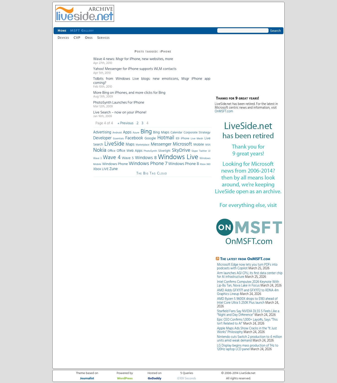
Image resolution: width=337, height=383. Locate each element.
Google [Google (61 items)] (150, 138)
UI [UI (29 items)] (209, 151)
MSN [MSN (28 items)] (207, 145)
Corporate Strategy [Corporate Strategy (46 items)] (197, 132)
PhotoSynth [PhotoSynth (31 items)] (150, 151)
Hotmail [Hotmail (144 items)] (166, 138)
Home (62, 31)
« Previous (125, 123)
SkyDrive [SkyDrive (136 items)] (181, 150)
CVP (76, 38)
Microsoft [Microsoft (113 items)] (182, 144)
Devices (63, 38)
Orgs (88, 38)
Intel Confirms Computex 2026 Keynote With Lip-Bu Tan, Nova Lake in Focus (248, 283)
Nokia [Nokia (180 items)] (99, 150)
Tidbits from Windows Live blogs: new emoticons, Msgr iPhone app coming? (151, 81)
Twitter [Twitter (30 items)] (203, 151)
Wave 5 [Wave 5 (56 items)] (128, 158)
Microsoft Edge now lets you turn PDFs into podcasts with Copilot (247, 266)
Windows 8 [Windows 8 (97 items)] (146, 158)
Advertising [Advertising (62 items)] (102, 132)
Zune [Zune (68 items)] (113, 169)
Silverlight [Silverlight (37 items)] (164, 151)
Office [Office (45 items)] (111, 151)
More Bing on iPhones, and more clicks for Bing (129, 93)
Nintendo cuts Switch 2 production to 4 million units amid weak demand (249, 338)
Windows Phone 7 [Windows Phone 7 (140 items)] (148, 164)
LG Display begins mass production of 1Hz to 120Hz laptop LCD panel (247, 347)
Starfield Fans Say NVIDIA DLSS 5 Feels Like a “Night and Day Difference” (248, 313)
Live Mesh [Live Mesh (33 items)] (197, 138)
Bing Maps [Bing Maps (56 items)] (161, 132)
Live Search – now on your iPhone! (120, 113)
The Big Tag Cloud (151, 173)
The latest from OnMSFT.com (245, 259)
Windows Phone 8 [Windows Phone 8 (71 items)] (183, 164)
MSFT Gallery (82, 31)
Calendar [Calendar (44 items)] (176, 132)
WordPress (125, 378)
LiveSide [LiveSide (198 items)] (114, 144)
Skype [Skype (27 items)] (195, 151)
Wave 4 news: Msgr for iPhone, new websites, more (133, 59)
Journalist (87, 378)
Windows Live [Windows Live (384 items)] (178, 157)
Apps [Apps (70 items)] (127, 132)
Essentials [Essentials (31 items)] (118, 139)
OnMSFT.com (224, 111)
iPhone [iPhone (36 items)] (185, 138)
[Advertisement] (72, 117)
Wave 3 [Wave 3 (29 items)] (97, 158)
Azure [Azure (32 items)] (136, 133)
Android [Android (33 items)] (117, 132)
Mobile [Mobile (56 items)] (198, 145)
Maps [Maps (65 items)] (130, 144)
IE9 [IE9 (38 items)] (177, 138)
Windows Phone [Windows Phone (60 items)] (115, 164)
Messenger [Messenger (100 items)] (161, 144)
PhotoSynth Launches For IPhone (118, 103)
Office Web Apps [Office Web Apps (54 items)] (129, 151)
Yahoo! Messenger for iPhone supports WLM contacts (134, 69)
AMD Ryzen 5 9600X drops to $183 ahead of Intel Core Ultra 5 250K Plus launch (247, 300)
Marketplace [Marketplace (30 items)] (142, 145)
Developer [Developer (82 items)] (102, 138)
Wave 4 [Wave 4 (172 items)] (111, 157)
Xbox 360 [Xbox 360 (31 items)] (205, 164)
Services (103, 38)
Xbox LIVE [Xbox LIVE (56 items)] (101, 169)
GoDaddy (154, 378)
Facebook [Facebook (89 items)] (134, 138)
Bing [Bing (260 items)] (146, 132)
